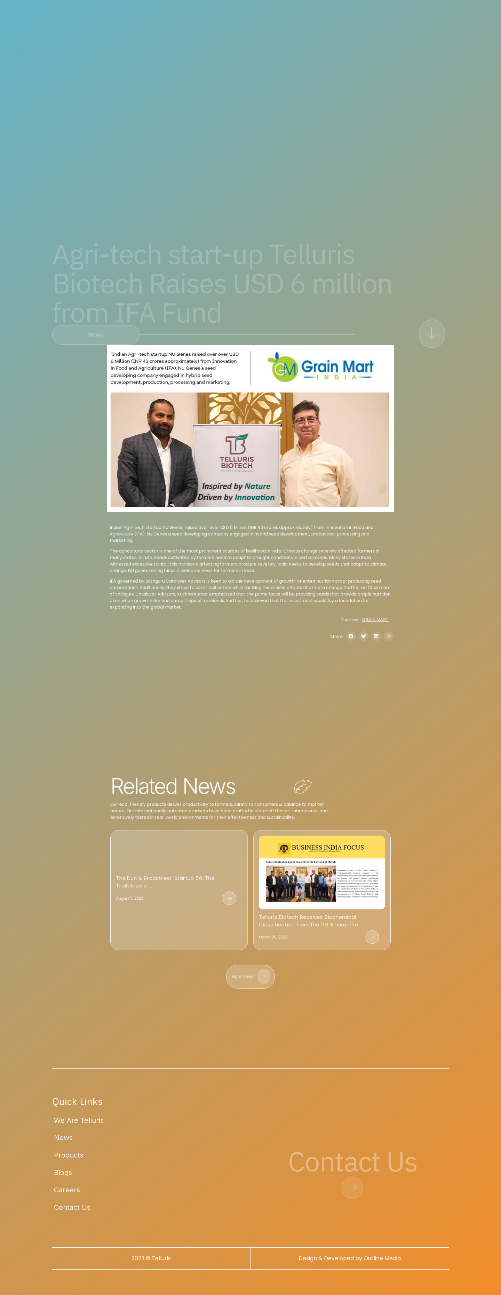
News (63, 1142)
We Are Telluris (79, 1125)
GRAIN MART (395, 639)
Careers (67, 1194)
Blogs (63, 1177)
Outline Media (382, 1263)
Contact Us (72, 1212)
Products (69, 1159)
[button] (367, 659)
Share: (351, 659)
